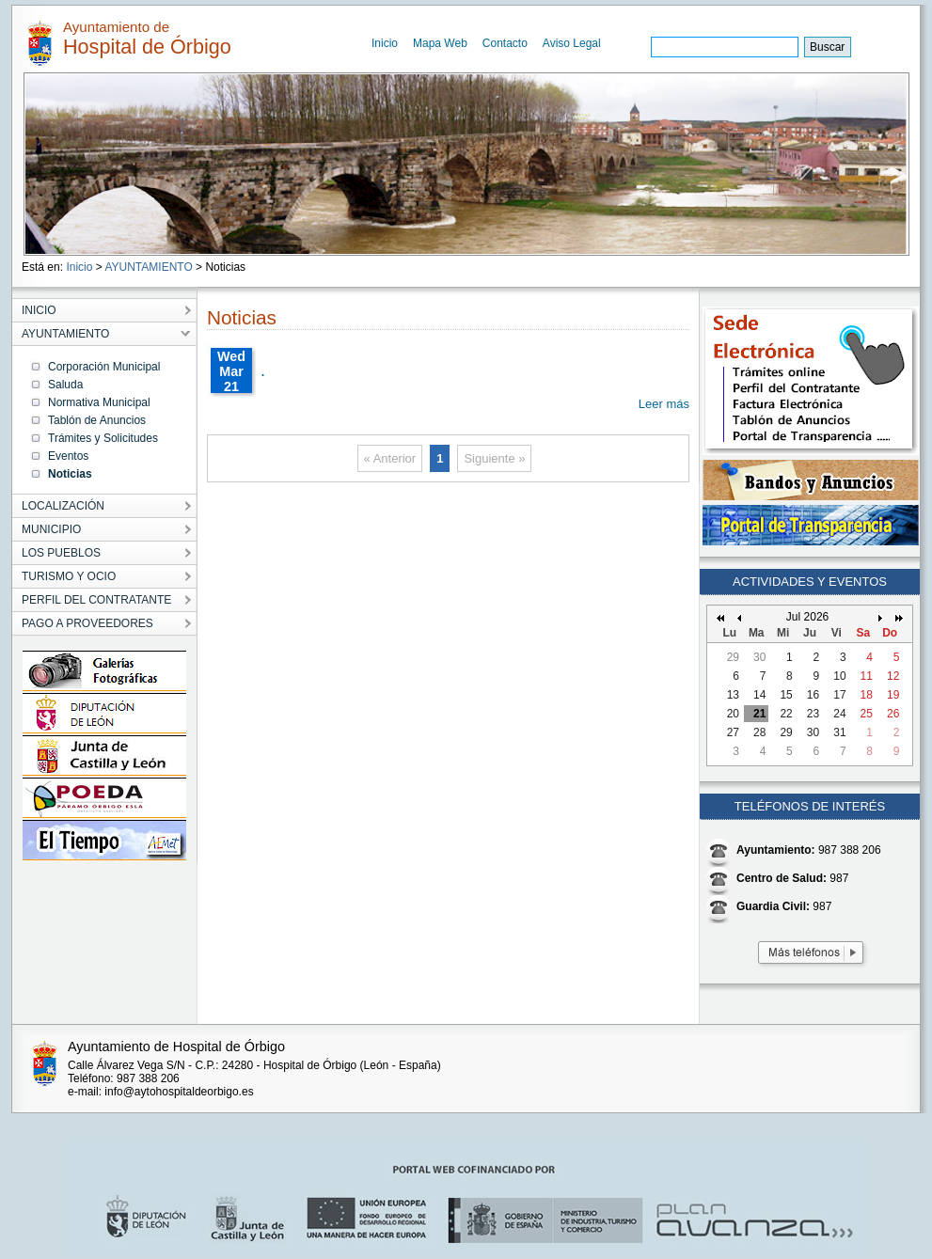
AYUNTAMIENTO (148, 267)
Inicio (384, 43)
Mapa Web (440, 43)
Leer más (664, 404)
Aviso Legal (572, 43)
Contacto (505, 43)
